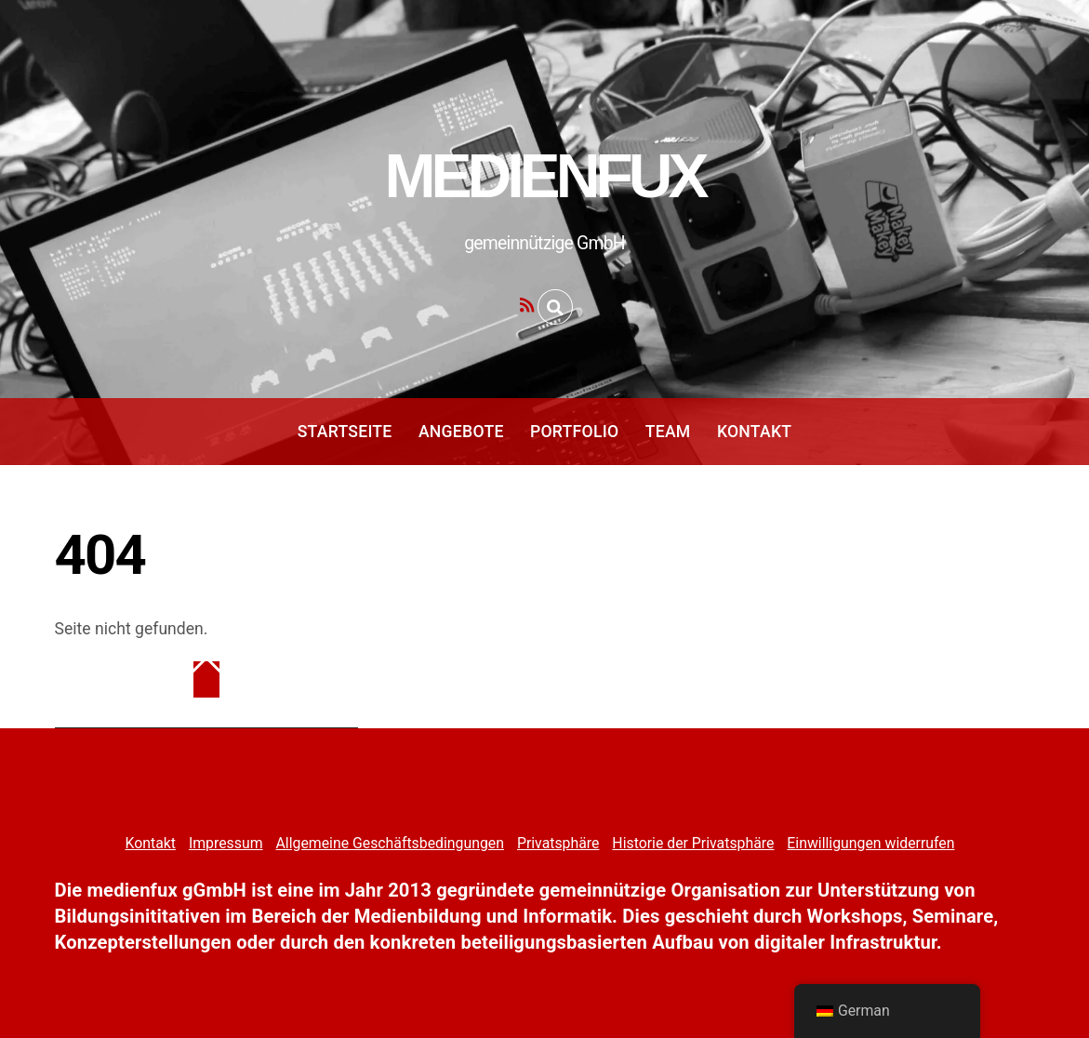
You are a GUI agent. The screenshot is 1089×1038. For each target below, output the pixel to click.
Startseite (345, 431)
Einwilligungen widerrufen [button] (870, 843)
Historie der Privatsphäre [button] (693, 843)
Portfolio (574, 431)
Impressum (226, 843)
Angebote (461, 431)
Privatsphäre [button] (558, 843)
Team (668, 431)
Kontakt (754, 431)
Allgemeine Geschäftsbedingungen (389, 843)
